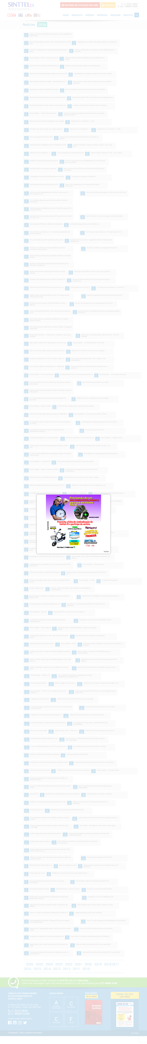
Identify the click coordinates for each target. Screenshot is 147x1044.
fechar (106, 551)
